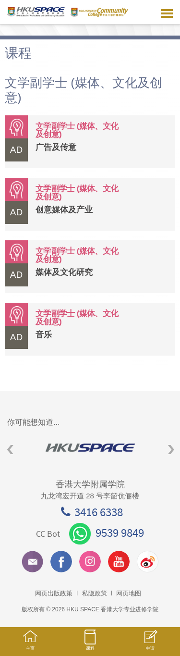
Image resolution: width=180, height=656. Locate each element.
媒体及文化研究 (64, 272)
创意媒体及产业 (64, 209)
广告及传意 (56, 147)
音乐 (44, 334)
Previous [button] (10, 449)
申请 (150, 645)
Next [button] (171, 449)
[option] (90, 448)
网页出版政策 (53, 593)
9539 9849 (106, 532)
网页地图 (128, 593)
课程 (90, 644)
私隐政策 (94, 593)
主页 (30, 645)
